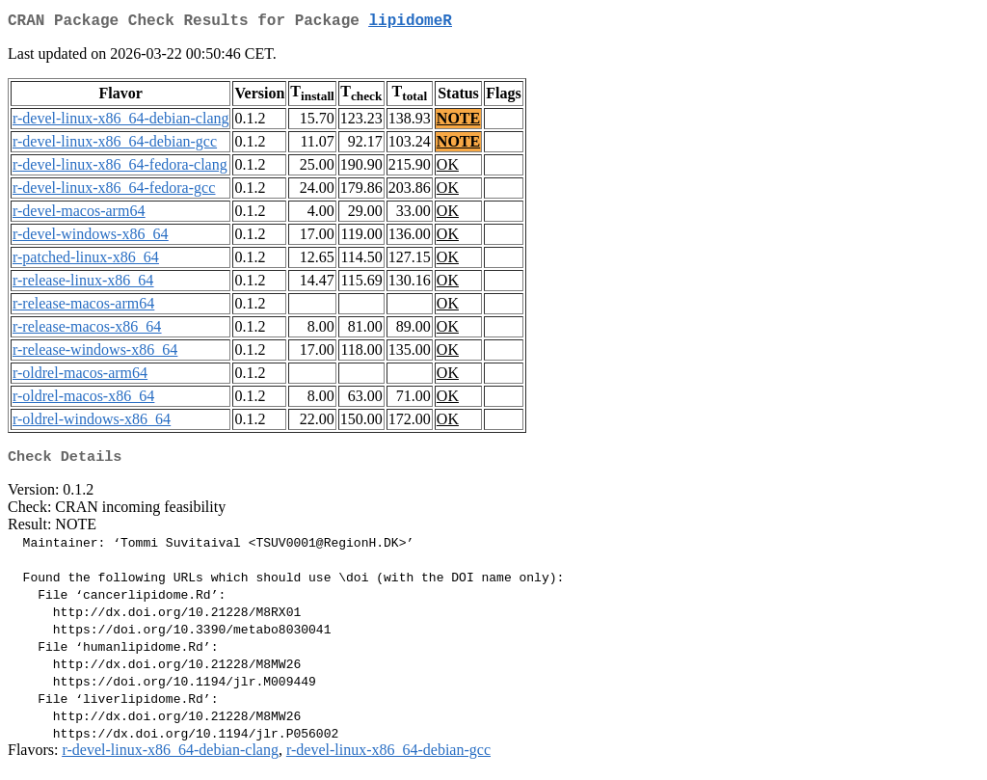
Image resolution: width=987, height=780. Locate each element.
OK (448, 168)
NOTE (458, 122)
